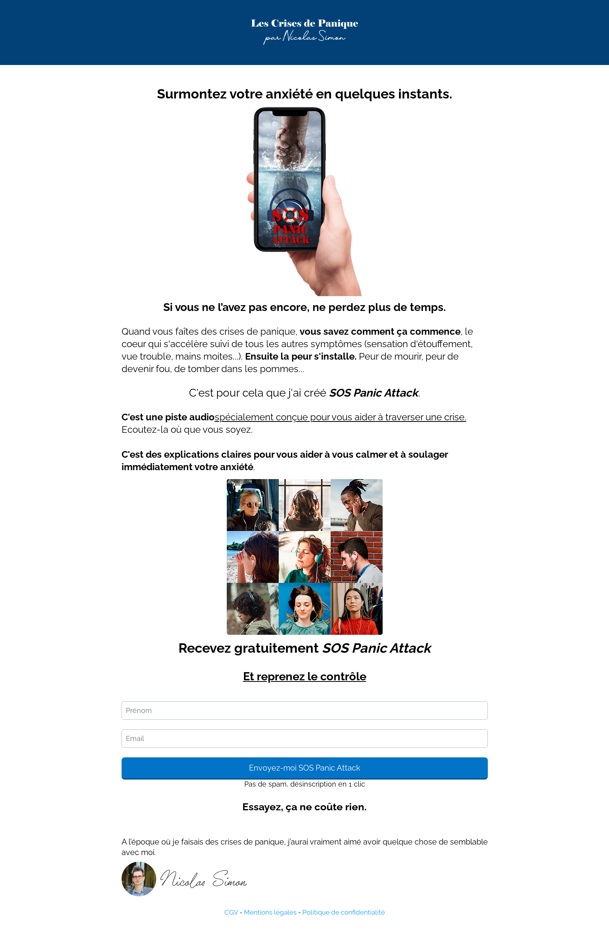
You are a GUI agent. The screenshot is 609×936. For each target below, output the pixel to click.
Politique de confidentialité (343, 912)
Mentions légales (270, 912)
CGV (231, 912)
